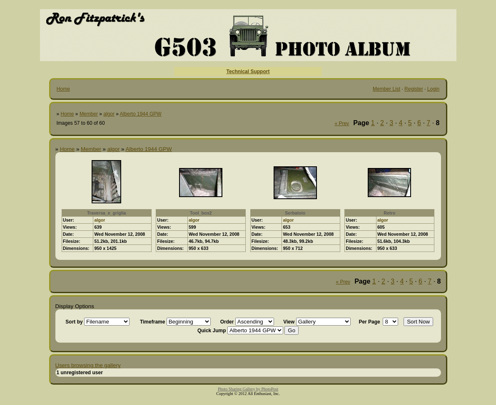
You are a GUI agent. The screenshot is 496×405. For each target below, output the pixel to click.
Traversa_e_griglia (106, 212)
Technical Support (248, 71)
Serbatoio (295, 212)
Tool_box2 (201, 212)
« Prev (341, 123)
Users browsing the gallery (88, 365)
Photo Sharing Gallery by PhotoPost (248, 389)
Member (89, 114)
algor (109, 114)
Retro (389, 212)
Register (413, 89)
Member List (386, 89)
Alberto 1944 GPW (141, 114)
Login (433, 89)
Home (63, 89)
